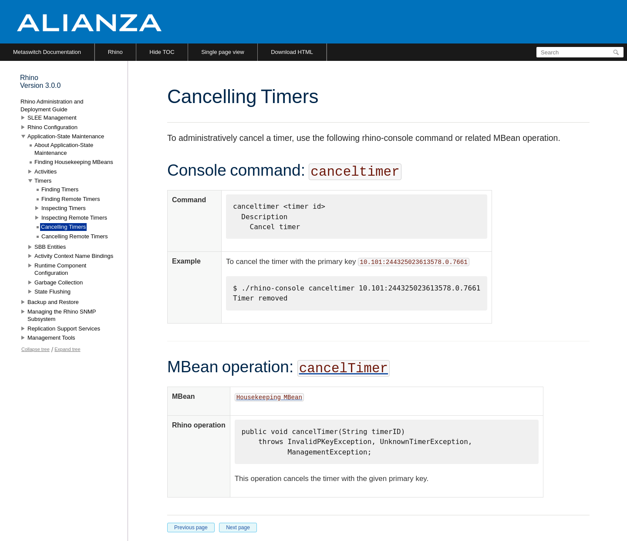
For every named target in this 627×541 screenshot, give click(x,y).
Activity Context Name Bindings (73, 256)
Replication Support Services (63, 328)
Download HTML (292, 52)
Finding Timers (59, 189)
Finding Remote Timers (70, 199)
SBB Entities (50, 247)
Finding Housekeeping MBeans (73, 162)
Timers (42, 180)
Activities (45, 171)
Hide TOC (161, 52)
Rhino (115, 52)
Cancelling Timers (63, 227)
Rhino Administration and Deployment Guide (52, 105)
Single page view (222, 52)
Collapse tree (35, 349)
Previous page (191, 527)
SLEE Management (52, 117)
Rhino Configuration (52, 127)
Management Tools (51, 337)
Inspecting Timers (63, 208)
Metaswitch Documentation (47, 52)
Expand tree (67, 349)
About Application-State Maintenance (63, 149)
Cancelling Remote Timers (74, 236)
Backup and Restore (53, 302)
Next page (238, 527)
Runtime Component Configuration (60, 269)
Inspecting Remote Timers (74, 217)
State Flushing (52, 291)
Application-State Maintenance (65, 136)
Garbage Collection (58, 282)
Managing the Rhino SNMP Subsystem (61, 315)
